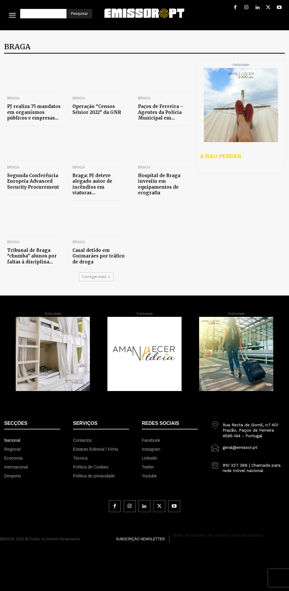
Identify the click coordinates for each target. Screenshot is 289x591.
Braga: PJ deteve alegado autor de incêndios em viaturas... (95, 176)
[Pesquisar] (79, 13)
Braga (13, 98)
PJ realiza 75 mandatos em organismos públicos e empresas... (31, 110)
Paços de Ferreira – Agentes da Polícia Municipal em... (164, 108)
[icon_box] (248, 412)
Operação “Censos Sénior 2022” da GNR (96, 108)
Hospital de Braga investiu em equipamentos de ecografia (163, 176)
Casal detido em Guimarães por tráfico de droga (98, 239)
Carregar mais (96, 260)
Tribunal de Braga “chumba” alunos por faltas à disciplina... (33, 242)
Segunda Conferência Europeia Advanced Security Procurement (33, 176)
